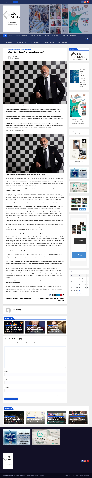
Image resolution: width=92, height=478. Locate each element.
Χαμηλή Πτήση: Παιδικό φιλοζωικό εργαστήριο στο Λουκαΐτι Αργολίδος (56, 419)
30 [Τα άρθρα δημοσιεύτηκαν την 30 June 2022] (79, 290)
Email (6, 379)
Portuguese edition (36, 42)
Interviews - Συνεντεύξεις (25, 49)
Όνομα (6, 371)
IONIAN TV (55, 414)
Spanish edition (21, 42)
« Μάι (77, 293)
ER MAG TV (7, 39)
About (11, 35)
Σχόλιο (6, 345)
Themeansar (41, 475)
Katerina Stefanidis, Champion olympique (18, 298)
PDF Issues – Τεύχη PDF (36, 35)
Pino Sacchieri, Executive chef (25, 52)
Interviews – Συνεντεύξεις (52, 35)
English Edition (42, 39)
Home (66, 475)
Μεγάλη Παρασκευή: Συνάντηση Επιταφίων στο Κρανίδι (12, 419)
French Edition (54, 39)
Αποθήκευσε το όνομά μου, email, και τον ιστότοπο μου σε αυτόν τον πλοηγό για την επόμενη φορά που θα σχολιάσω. (34, 395)
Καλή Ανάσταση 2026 (34, 419)
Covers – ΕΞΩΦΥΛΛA (21, 35)
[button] (85, 39)
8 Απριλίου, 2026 (53, 421)
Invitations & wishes (31, 417)
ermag (16, 56)
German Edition (67, 39)
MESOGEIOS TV (81, 414)
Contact (77, 475)
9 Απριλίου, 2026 (32, 421)
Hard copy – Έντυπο (29, 39)
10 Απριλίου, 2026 (11, 421)
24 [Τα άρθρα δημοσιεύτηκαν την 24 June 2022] (82, 287)
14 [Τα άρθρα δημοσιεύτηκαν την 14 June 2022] (74, 284)
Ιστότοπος (6, 387)
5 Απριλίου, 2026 (75, 421)
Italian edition (9, 42)
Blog (73, 475)
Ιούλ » (80, 293)
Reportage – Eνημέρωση (70, 35)
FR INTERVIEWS (10, 49)
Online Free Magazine (84, 475)
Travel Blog (17, 39)
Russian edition (49, 42)
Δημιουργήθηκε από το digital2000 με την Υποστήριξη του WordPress (16, 475)
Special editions (62, 42)
